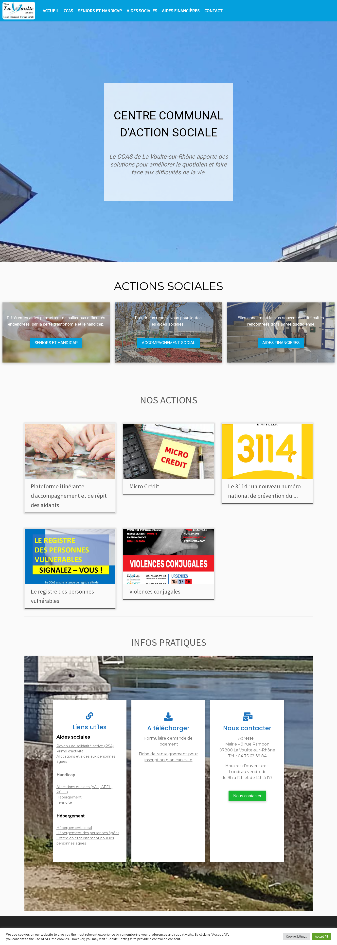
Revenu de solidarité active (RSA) (85, 746)
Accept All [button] (321, 936)
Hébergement (69, 797)
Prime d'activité (70, 751)
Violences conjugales (154, 591)
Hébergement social (74, 828)
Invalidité (64, 802)
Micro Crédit (144, 486)
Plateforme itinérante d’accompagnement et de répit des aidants (69, 495)
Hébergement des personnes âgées (87, 833)
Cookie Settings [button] (296, 936)
